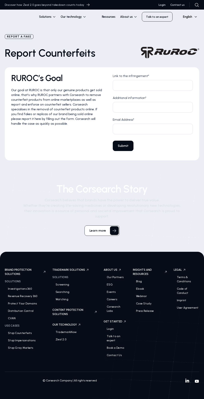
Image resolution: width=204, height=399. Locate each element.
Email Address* (123, 119)
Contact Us (114, 355)
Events (111, 292)
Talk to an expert (113, 338)
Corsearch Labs (114, 309)
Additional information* (129, 98)
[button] (47, 17)
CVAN (12, 318)
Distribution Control (21, 311)
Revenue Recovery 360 (22, 296)
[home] (18, 17)
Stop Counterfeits (20, 333)
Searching (63, 292)
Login (162, 5)
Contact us (177, 5)
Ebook (140, 288)
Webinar (141, 296)
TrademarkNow (66, 332)
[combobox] (188, 17)
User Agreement (188, 307)
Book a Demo (115, 348)
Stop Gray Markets (20, 348)
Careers (112, 299)
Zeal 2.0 (61, 339)
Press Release (145, 311)
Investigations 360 (20, 288)
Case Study (143, 303)
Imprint (181, 300)
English (187, 17)
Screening (62, 284)
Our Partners (115, 277)
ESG (110, 284)
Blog (139, 281)
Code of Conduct (182, 291)
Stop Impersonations (21, 340)
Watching (62, 299)
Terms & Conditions (184, 279)
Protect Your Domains (22, 303)
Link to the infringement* (131, 76)
